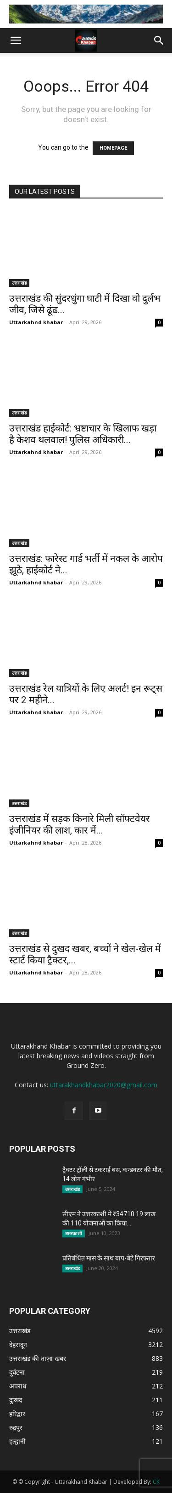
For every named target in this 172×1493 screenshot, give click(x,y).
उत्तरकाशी (73, 1233)
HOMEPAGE (113, 148)
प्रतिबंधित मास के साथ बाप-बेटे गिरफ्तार (108, 1258)
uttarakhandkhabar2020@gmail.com (103, 1084)
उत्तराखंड (19, 283)
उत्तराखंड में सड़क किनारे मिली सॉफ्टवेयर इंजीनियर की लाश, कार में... (79, 824)
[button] (15, 40)
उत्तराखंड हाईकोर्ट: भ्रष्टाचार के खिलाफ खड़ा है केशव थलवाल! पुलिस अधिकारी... (82, 434)
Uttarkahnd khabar (36, 322)
